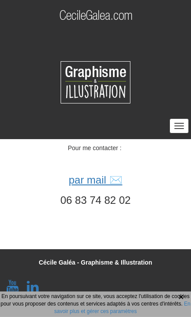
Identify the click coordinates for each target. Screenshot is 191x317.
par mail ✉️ (95, 180)
